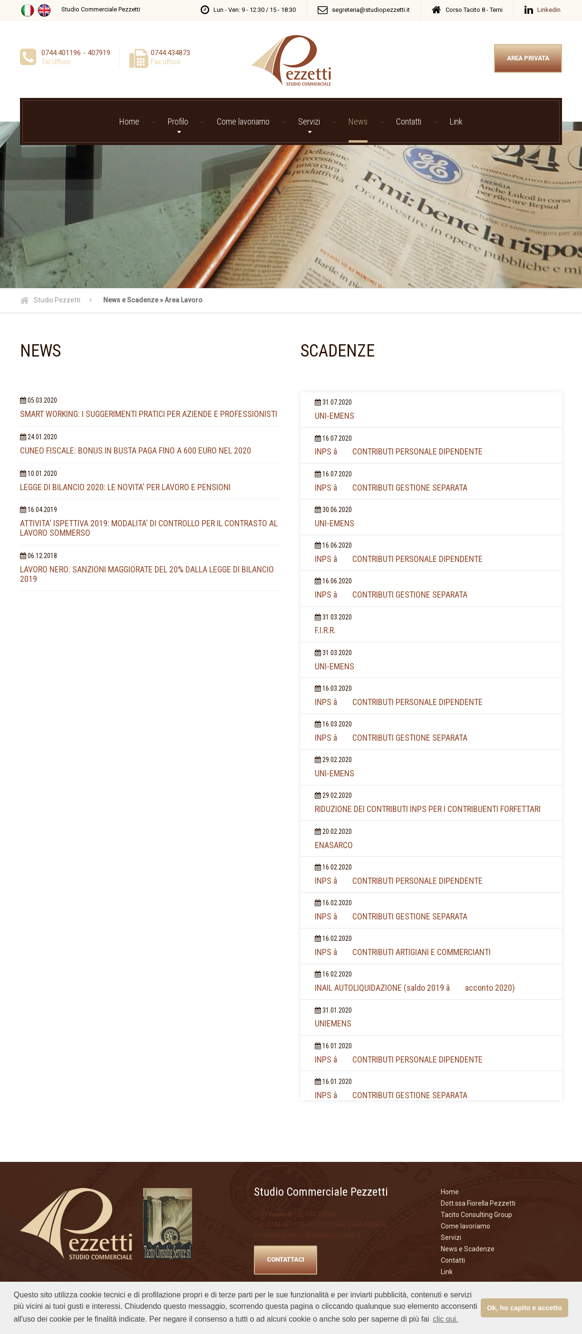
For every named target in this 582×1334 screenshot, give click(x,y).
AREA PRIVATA (528, 58)
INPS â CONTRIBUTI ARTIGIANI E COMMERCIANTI (403, 952)
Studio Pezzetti (57, 300)
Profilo (178, 121)
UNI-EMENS (334, 416)
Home (129, 121)
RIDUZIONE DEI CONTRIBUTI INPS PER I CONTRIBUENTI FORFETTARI (428, 809)
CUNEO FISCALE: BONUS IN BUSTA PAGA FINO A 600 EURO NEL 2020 (135, 450)
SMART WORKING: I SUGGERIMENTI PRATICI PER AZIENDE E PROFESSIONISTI (148, 414)
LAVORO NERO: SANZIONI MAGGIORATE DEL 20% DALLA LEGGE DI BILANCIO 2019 (147, 574)
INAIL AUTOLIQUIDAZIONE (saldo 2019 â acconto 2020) (415, 988)
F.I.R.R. (325, 630)
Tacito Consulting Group (476, 1214)
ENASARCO (334, 845)
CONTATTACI (285, 1259)
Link (456, 121)
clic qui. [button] (445, 1319)
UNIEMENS (333, 1023)
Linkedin (549, 9)
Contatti (408, 121)
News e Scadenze (468, 1249)
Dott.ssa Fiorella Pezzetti (478, 1203)
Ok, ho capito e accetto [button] (524, 1308)
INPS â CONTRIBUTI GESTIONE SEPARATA (391, 488)
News (358, 121)
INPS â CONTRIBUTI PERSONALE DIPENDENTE (399, 451)
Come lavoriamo (243, 121)
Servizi (309, 121)
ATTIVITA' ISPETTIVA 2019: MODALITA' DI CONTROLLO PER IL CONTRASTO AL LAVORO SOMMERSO (149, 528)
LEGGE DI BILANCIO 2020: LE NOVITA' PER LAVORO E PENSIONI (125, 487)
